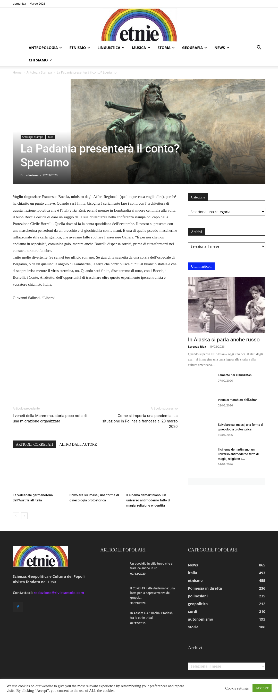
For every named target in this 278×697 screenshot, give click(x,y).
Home (17, 72)
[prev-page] (16, 515)
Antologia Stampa (39, 72)
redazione (31, 175)
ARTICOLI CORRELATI (34, 444)
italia (50, 137)
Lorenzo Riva (197, 346)
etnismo (79, 47)
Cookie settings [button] (237, 688)
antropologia (45, 47)
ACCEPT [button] (262, 688)
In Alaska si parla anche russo (224, 340)
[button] (259, 48)
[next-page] (24, 515)
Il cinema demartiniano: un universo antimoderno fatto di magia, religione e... (238, 454)
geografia (194, 47)
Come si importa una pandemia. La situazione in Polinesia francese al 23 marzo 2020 (140, 421)
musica (141, 47)
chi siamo (40, 60)
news (221, 47)
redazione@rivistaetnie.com (59, 592)
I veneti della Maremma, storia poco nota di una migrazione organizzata (50, 418)
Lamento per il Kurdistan (235, 375)
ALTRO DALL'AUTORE (78, 444)
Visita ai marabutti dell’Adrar (237, 400)
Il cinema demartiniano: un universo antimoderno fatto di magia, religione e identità (148, 500)
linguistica (110, 47)
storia (166, 47)
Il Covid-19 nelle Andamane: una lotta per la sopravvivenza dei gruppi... (152, 593)
